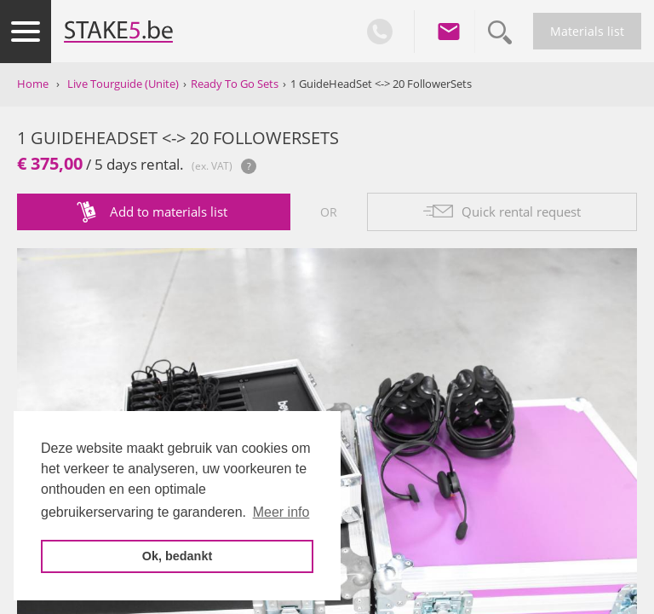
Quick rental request (521, 211)
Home (33, 83)
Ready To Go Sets (234, 83)
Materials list (587, 31)
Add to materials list (168, 211)
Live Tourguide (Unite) (123, 83)
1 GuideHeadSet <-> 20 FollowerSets (381, 83)
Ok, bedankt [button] (177, 556)
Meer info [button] (281, 512)
